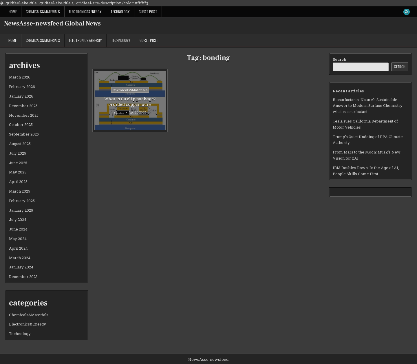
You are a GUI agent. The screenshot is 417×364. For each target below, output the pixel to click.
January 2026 (21, 96)
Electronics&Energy (85, 11)
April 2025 (18, 181)
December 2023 (23, 276)
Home (13, 11)
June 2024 (18, 229)
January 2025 (21, 210)
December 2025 (23, 105)
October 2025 (21, 124)
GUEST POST (148, 11)
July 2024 (17, 219)
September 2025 (24, 134)
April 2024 (18, 248)
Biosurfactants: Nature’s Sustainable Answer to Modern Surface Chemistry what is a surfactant (368, 105)
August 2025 (20, 143)
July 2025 (17, 153)
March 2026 (19, 77)
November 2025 (24, 115)
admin (119, 112)
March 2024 (19, 257)
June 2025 (18, 162)
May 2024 (18, 238)
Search (340, 59)
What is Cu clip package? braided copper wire (130, 101)
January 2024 (21, 267)
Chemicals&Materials (43, 11)
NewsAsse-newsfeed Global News (52, 23)
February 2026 (22, 86)
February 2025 (22, 200)
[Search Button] (406, 12)
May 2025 (17, 172)
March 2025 (19, 191)
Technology (120, 11)
